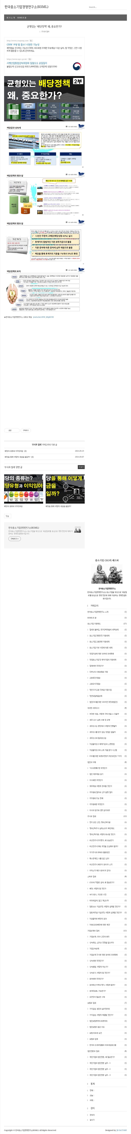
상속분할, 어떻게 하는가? (108, 966)
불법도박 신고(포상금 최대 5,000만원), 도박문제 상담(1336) (32, 66)
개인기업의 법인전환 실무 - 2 (108, 1069)
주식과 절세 (45, 31)
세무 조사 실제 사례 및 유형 (108, 719)
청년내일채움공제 (108, 695)
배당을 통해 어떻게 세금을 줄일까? (17, 457)
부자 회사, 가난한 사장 (108, 894)
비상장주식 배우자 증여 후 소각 (108, 864)
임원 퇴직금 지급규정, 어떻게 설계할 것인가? (108, 912)
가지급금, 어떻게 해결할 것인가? (108, 1014)
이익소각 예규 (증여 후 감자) (108, 870)
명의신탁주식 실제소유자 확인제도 (108, 828)
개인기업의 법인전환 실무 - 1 (108, 1062)
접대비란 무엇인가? (108, 665)
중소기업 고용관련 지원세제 (108, 641)
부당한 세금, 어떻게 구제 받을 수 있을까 (108, 713)
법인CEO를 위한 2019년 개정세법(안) (108, 701)
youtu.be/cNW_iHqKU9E (43, 317)
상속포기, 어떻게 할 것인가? (108, 972)
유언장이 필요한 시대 (108, 996)
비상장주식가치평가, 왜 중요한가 (108, 840)
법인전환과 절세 (107, 1051)
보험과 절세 (107, 1002)
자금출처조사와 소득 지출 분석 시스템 (108, 750)
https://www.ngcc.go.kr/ (17, 59)
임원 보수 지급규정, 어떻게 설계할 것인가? (108, 906)
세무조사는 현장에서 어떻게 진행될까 (108, 725)
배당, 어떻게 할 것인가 (108, 888)
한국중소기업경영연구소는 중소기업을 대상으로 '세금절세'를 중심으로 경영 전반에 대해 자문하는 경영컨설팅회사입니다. (40, 532)
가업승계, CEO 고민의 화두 (108, 936)
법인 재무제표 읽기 (108, 774)
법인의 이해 (107, 762)
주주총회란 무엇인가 (108, 804)
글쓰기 (92, 1119)
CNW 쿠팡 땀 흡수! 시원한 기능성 (23, 44)
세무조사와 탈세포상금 (108, 737)
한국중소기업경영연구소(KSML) (23, 527)
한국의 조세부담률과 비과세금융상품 (108, 1045)
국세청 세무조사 (107, 707)
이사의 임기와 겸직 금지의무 (108, 810)
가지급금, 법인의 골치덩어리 (108, 1008)
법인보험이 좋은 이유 (108, 1026)
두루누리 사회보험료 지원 (108, 671)
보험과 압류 (108, 1039)
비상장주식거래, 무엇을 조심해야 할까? (108, 846)
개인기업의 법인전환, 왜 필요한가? (108, 1056)
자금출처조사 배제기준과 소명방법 (108, 743)
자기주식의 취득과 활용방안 (108, 852)
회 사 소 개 (11, 17)
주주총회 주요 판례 (108, 798)
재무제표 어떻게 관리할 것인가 (108, 786)
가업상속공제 (108, 948)
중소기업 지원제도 (107, 623)
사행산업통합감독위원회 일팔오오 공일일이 (27, 62)
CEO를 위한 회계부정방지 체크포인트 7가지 (108, 756)
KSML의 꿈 (21, 17)
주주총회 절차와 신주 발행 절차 (108, 792)
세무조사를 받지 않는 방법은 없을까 (108, 731)
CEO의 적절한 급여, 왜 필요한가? (108, 882)
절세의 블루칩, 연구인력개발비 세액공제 (108, 629)
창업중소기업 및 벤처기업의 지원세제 (108, 659)
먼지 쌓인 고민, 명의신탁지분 (108, 822)
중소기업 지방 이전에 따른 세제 (108, 647)
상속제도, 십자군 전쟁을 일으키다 (108, 942)
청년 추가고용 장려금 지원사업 (108, 689)
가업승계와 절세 (107, 930)
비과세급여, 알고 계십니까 (108, 900)
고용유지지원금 (108, 683)
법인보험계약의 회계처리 (108, 1020)
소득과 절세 (107, 876)
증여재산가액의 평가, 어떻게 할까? (108, 984)
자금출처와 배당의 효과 (108, 918)
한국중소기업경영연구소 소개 (107, 611)
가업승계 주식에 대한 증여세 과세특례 (108, 954)
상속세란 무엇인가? (108, 960)
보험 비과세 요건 (108, 1032)
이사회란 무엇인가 (108, 780)
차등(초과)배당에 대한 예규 (108, 924)
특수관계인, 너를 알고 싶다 (108, 858)
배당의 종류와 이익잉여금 (14, 451)
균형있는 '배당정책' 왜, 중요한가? (44, 26)
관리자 (92, 1115)
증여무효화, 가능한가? (108, 990)
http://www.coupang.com (17, 41)
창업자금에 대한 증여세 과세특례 (108, 653)
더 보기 (81, 467)
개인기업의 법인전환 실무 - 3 (108, 1075)
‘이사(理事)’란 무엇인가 (108, 768)
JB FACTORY (122, 1130)
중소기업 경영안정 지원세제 (108, 635)
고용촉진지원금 (108, 677)
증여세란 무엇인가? (108, 978)
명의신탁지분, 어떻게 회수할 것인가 (108, 834)
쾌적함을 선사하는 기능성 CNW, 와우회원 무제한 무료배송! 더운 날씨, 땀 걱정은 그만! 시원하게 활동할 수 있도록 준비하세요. (44, 49)
